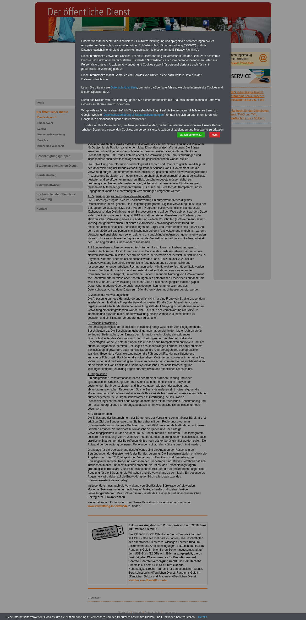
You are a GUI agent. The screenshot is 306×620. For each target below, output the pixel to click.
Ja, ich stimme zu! (191, 134)
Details (202, 617)
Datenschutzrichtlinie (124, 87)
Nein (215, 134)
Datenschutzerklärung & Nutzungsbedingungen (134, 114)
